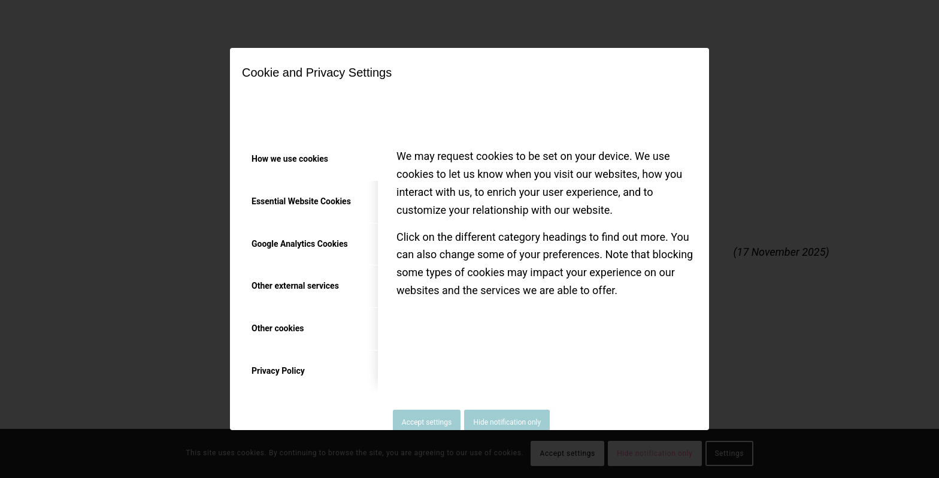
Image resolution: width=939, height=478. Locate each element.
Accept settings (427, 422)
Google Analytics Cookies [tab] (300, 244)
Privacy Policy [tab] (278, 371)
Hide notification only (507, 422)
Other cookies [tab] (278, 328)
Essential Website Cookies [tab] (301, 201)
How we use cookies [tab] (290, 159)
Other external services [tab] (295, 286)
